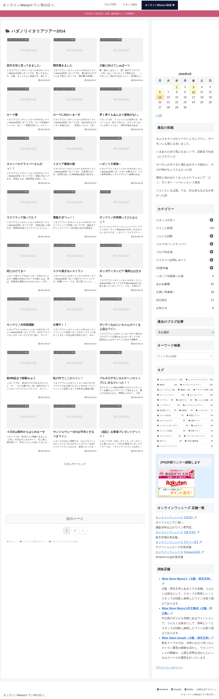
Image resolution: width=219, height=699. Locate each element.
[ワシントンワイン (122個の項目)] (171, 395)
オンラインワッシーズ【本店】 (176, 517)
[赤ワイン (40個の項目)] (169, 441)
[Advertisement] (75, 488)
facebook (162, 689)
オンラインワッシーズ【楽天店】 (177, 532)
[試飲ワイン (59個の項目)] (200, 420)
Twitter (189, 689)
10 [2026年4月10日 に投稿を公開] (193, 92)
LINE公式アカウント (206, 689)
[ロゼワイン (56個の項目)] (202, 425)
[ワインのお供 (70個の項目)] (170, 415)
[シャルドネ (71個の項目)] (204, 410)
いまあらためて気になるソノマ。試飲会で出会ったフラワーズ (185, 154)
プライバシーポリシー (169, 667)
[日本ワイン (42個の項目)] (200, 431)
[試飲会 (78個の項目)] (186, 410)
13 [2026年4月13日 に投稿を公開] (159, 97)
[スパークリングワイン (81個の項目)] (198, 405)
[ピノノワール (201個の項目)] (166, 390)
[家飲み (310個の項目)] (167, 385)
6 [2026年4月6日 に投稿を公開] (160, 92)
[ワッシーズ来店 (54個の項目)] (171, 431)
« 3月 (159, 115)
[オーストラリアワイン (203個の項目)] (196, 385)
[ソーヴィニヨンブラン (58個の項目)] (172, 425)
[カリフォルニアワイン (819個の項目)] (170, 379)
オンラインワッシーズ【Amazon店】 (180, 552)
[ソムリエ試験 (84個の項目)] (204, 400)
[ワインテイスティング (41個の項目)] (198, 436)
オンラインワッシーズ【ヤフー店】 (179, 542)
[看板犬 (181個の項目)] (184, 390)
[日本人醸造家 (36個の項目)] (199, 441)
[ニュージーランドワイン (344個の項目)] (199, 379)
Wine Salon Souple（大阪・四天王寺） (188, 637)
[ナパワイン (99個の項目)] (165, 400)
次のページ (74, 519)
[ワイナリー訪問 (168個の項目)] (203, 390)
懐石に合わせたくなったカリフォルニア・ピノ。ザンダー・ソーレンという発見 (183, 180)
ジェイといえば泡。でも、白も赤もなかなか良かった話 (185, 193)
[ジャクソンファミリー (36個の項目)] (185, 446)
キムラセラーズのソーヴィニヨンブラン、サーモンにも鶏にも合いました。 (185, 141)
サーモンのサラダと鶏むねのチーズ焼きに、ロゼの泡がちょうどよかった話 (185, 167)
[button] (211, 356)
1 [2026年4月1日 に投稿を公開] (176, 87)
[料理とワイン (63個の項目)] (199, 415)
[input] (185, 356)
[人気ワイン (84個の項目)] (184, 400)
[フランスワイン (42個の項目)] (169, 436)
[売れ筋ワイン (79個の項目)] (166, 410)
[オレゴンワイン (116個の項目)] (200, 395)
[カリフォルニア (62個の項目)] (171, 420)
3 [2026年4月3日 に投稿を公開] (193, 87)
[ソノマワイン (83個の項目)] (168, 405)
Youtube (176, 689)
